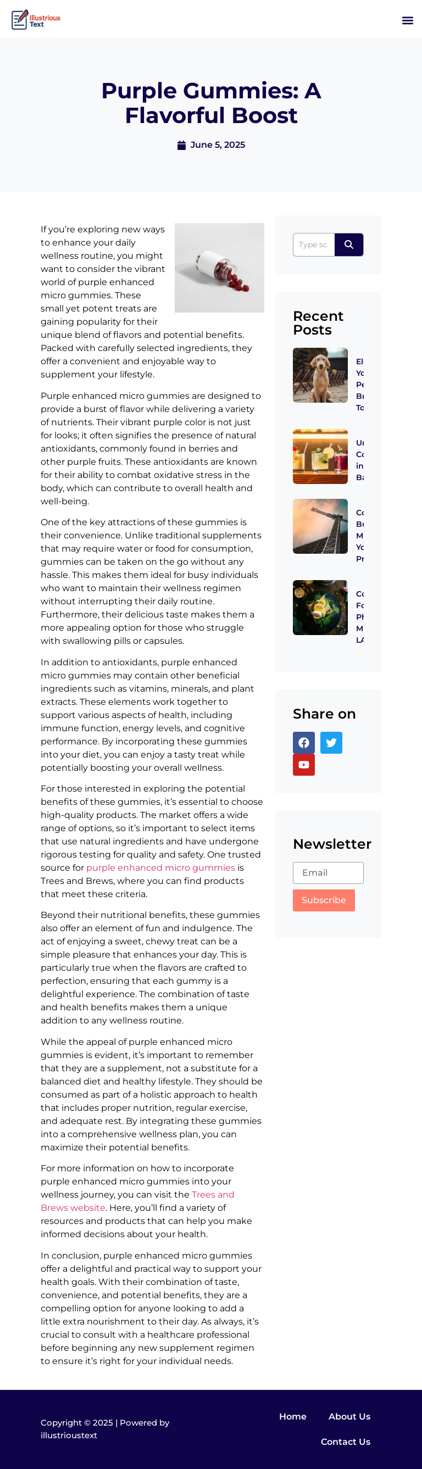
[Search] (314, 245)
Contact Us (345, 1442)
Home (293, 1416)
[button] (407, 20)
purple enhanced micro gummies (160, 868)
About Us (349, 1416)
